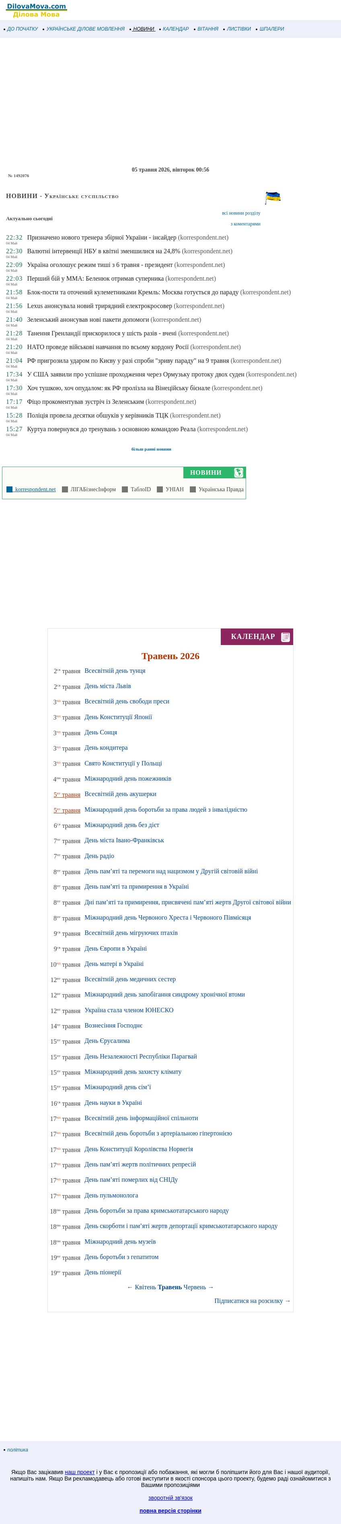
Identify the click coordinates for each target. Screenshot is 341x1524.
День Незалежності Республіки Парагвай (140, 1056)
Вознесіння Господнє (113, 1025)
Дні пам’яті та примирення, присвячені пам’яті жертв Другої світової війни (187, 902)
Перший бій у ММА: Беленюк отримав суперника (95, 278)
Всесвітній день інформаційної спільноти (141, 1118)
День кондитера (106, 747)
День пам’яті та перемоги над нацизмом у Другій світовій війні (171, 871)
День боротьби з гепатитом (121, 1256)
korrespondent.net (34, 489)
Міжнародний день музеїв (120, 1241)
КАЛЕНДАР (174, 29)
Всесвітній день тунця (115, 670)
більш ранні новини (151, 449)
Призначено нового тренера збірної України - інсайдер (101, 237)
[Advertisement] (170, 102)
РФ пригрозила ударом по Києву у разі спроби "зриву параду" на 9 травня (128, 360)
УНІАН (173, 489)
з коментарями (245, 224)
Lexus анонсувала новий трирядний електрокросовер (99, 305)
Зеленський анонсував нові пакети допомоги (88, 319)
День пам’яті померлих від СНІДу (131, 1179)
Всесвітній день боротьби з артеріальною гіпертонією (158, 1133)
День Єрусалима (107, 1040)
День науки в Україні (113, 1102)
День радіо (99, 855)
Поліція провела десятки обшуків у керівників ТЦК (97, 415)
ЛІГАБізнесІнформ (92, 489)
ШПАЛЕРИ (270, 29)
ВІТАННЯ (206, 29)
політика (16, 1450)
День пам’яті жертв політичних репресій (140, 1164)
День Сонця (100, 732)
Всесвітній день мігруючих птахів (131, 932)
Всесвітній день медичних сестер (130, 979)
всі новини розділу (241, 213)
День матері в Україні (114, 963)
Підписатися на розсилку (252, 1300)
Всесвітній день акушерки (120, 793)
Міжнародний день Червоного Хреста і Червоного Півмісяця (167, 917)
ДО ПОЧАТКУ (21, 29)
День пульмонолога (111, 1195)
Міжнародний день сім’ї (117, 1087)
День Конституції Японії (118, 716)
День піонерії (102, 1272)
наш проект (79, 1472)
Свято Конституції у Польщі (123, 763)
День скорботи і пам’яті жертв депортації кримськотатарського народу (180, 1225)
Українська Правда (220, 489)
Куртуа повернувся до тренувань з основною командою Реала (111, 429)
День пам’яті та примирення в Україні (136, 886)
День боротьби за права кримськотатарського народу (156, 1210)
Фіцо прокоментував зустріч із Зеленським (85, 401)
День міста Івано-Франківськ (124, 840)
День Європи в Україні (115, 948)
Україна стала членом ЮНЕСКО (128, 1010)
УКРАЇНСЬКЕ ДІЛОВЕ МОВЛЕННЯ (84, 29)
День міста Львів (107, 685)
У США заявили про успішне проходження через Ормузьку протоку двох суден (135, 374)
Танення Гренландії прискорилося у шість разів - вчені (102, 333)
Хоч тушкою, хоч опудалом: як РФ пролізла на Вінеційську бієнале (118, 388)
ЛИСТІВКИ (237, 29)
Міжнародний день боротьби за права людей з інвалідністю (165, 809)
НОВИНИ (142, 29)
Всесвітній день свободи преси (126, 701)
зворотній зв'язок (170, 1498)
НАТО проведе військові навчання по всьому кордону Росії (108, 346)
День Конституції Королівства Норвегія (138, 1149)
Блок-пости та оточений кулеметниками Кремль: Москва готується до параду (132, 292)
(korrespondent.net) (203, 237)
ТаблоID (139, 489)
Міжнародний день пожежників (127, 778)
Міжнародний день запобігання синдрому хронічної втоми (164, 994)
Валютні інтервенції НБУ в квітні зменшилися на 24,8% (103, 251)
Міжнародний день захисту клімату (132, 1071)
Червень (195, 1287)
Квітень (145, 1287)
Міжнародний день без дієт (121, 824)
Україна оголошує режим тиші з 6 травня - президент (100, 264)
